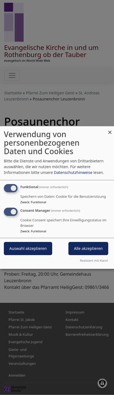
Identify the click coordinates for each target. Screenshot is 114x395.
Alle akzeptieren (88, 248)
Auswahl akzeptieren (28, 248)
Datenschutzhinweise (73, 172)
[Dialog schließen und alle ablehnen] (110, 129)
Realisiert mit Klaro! (94, 260)
